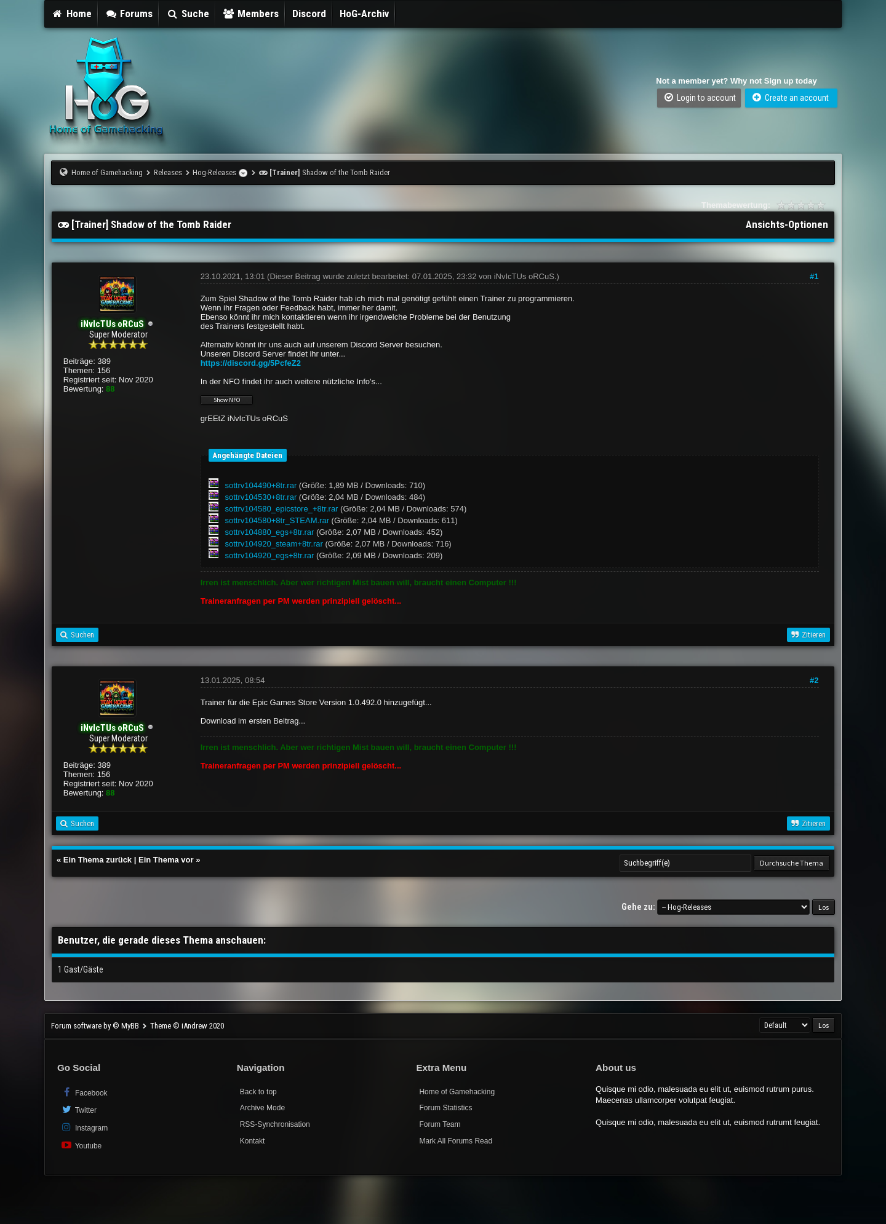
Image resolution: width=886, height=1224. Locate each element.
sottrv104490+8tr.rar (261, 485)
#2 (814, 680)
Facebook (84, 1092)
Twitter (78, 1109)
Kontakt (252, 1141)
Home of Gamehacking (107, 172)
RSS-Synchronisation (275, 1124)
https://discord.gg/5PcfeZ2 (251, 363)
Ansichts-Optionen (787, 224)
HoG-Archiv (364, 13)
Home (71, 13)
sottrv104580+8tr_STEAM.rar (277, 520)
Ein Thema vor (166, 859)
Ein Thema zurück (97, 859)
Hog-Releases (214, 172)
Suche (187, 13)
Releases (168, 172)
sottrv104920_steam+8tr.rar (274, 543)
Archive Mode (262, 1108)
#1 (814, 276)
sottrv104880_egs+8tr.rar (269, 532)
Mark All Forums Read (455, 1141)
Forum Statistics (445, 1108)
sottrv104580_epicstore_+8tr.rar (281, 508)
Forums (129, 13)
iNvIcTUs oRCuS (524, 276)
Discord (309, 13)
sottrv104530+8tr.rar (261, 497)
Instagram (84, 1127)
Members (251, 13)
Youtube (81, 1145)
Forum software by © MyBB (96, 1025)
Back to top (258, 1092)
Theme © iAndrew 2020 (187, 1025)
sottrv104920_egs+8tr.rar (269, 555)
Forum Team (439, 1124)
